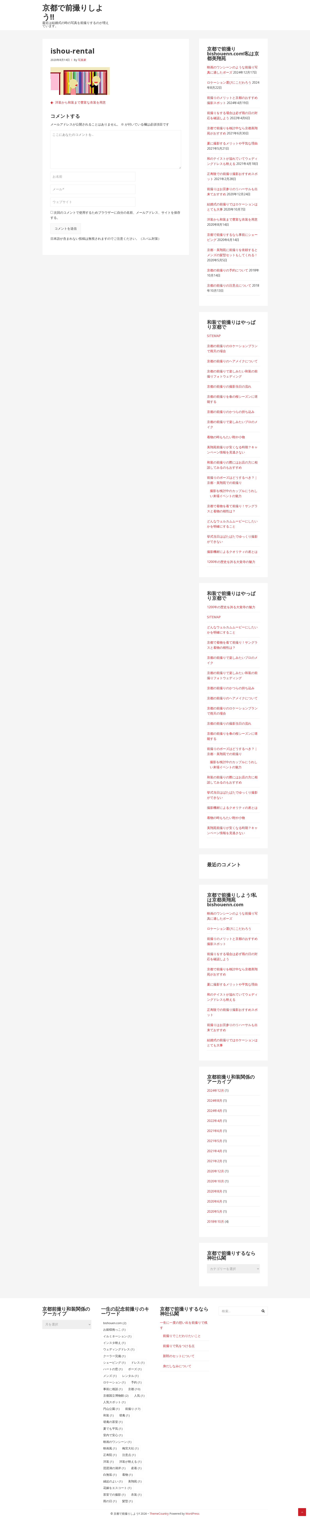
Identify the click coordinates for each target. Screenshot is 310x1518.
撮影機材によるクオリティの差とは (232, 551)
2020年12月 (215, 1171)
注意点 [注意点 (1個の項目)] (129, 1455)
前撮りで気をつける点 (179, 1346)
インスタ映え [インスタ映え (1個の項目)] (114, 1343)
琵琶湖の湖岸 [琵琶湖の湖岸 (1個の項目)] (114, 1468)
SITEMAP (214, 336)
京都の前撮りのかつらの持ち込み (230, 412)
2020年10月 (215, 1181)
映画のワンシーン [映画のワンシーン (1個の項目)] (117, 1442)
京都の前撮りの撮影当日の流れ (229, 386)
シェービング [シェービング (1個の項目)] (114, 1362)
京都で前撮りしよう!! (72, 12)
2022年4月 (214, 1121)
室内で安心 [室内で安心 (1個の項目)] (113, 1435)
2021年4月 (214, 1151)
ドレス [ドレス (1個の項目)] (138, 1362)
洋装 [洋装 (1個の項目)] (108, 1461)
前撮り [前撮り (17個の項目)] (132, 1409)
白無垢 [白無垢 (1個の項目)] (110, 1474)
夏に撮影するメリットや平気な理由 (232, 143)
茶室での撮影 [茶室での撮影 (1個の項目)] (114, 1494)
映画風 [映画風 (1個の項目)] (110, 1448)
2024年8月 (214, 1100)
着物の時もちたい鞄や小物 (226, 437)
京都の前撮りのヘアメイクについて (232, 361)
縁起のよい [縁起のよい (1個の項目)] (113, 1481)
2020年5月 (214, 1211)
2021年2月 (214, 1161)
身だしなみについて (177, 1366)
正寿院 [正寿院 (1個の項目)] (110, 1455)
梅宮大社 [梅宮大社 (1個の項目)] (130, 1448)
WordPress (192, 1513)
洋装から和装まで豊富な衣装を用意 (80, 102)
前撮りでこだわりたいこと (182, 1336)
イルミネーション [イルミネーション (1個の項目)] (117, 1336)
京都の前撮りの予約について (227, 270)
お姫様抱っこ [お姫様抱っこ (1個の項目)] (114, 1329)
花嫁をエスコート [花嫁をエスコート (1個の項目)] (117, 1488)
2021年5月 (214, 1141)
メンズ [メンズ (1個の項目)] (110, 1376)
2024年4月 (214, 1110)
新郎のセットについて (179, 1356)
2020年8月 (214, 1191)
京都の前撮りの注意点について (229, 285)
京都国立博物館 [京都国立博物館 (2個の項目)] (116, 1395)
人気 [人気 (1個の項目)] (139, 1395)
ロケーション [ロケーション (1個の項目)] (114, 1382)
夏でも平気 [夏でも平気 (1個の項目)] (113, 1428)
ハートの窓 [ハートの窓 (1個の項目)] (113, 1369)
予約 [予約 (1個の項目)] (136, 1382)
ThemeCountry (159, 1513)
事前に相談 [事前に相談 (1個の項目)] (113, 1389)
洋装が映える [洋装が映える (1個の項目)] (130, 1461)
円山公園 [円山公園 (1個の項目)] (111, 1409)
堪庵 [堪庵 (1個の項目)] (124, 1415)
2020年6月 (214, 1201)
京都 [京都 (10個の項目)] (134, 1389)
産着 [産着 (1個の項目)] (136, 1468)
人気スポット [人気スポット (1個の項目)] (114, 1402)
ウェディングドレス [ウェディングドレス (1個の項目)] (118, 1349)
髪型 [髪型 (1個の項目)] (127, 1501)
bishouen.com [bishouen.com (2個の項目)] (114, 1323)
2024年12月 (215, 1090)
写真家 (82, 60)
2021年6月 (214, 1131)
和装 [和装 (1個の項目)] (108, 1415)
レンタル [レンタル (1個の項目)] (130, 1376)
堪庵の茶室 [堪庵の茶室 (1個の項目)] (113, 1422)
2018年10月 (215, 1221)
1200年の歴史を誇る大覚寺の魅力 (231, 562)
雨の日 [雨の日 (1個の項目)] (110, 1501)
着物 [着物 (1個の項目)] (127, 1474)
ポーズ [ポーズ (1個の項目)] (135, 1369)
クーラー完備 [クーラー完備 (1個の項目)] (114, 1356)
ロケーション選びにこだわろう (229, 82)
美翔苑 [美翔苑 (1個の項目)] (135, 1481)
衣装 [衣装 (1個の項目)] (136, 1494)
